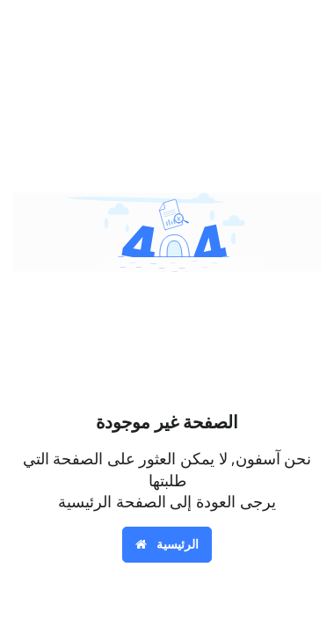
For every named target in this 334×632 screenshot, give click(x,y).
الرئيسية (167, 543)
